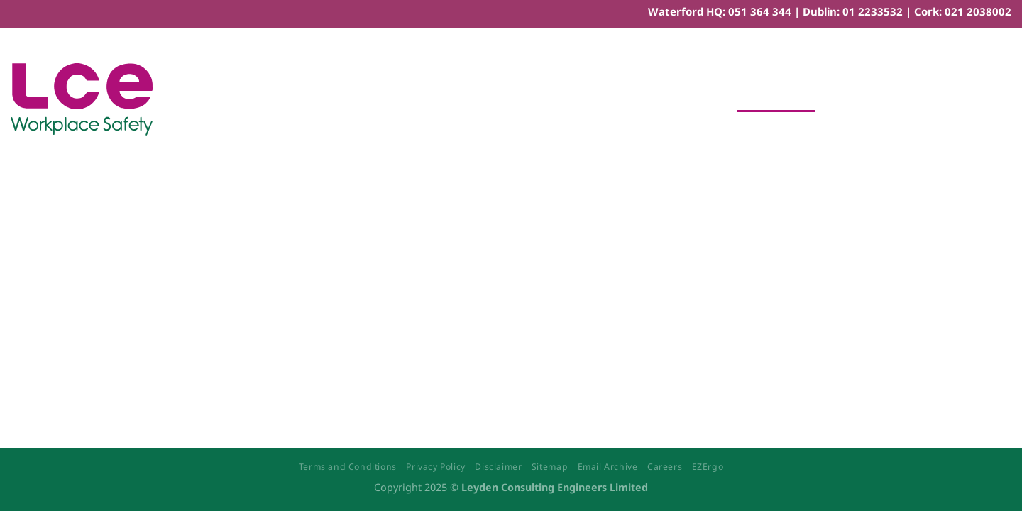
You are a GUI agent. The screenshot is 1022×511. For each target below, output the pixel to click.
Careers (664, 467)
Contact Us (863, 99)
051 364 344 (759, 11)
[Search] (1004, 99)
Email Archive (608, 467)
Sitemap (550, 467)
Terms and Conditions (348, 467)
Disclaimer (498, 467)
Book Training (776, 99)
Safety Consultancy (280, 99)
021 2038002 (978, 11)
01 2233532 (872, 11)
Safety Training (395, 99)
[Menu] (968, 99)
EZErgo (708, 467)
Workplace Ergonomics (649, 99)
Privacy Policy (436, 467)
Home (191, 99)
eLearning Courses (508, 99)
